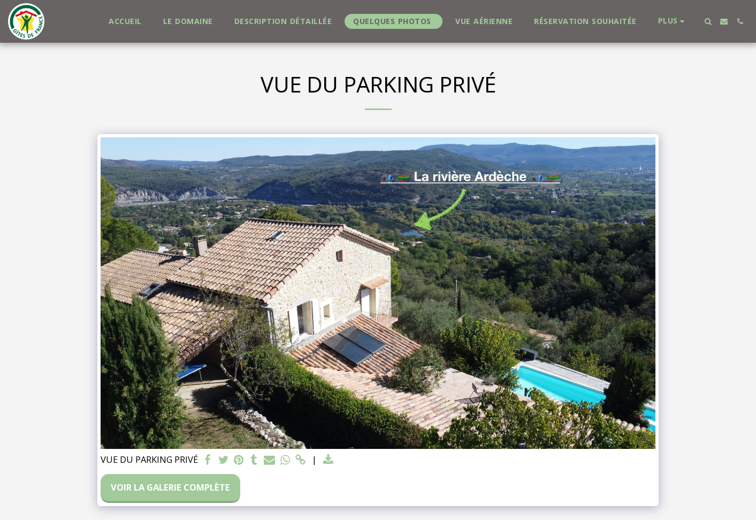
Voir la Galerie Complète (170, 487)
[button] (707, 21)
